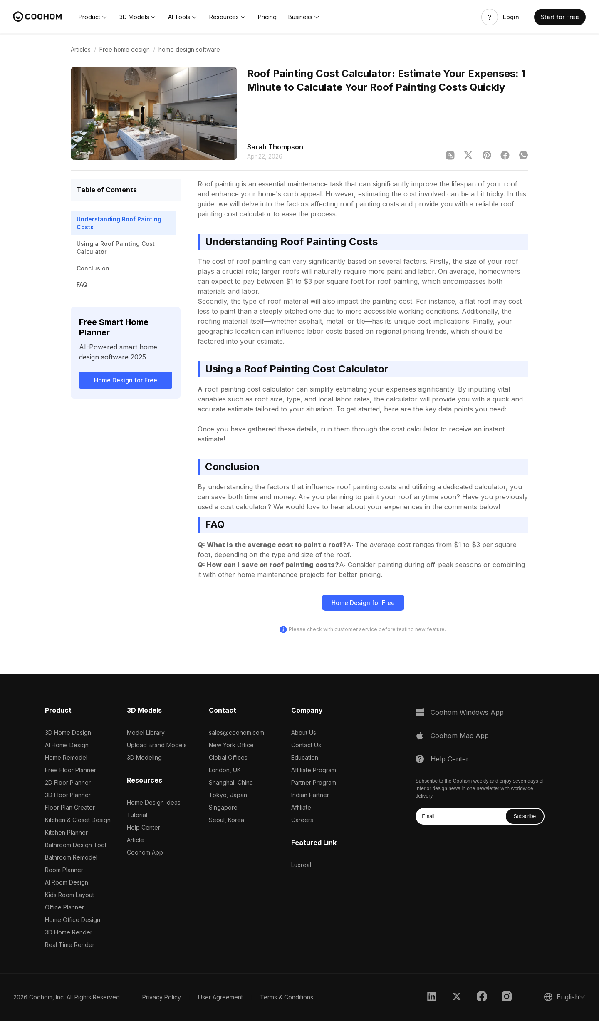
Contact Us (306, 744)
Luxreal (301, 864)
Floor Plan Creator (70, 807)
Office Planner (64, 907)
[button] (93, 17)
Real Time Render (69, 944)
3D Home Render (68, 932)
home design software (189, 49)
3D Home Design (68, 732)
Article (135, 839)
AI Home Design (67, 744)
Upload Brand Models (157, 744)
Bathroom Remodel (71, 857)
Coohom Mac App (460, 735)
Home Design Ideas (154, 802)
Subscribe (525, 816)
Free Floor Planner (70, 769)
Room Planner (64, 869)
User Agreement (220, 997)
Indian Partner (310, 794)
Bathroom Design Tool (75, 844)
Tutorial (137, 814)
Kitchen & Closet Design (78, 819)
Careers (302, 819)
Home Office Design (72, 919)
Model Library (146, 732)
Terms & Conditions (286, 997)
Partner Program (313, 782)
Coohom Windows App (467, 712)
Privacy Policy (161, 997)
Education (304, 757)
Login (511, 17)
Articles (81, 49)
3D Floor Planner (68, 794)
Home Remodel (66, 757)
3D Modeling (144, 757)
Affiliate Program (313, 769)
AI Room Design (66, 882)
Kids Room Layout (69, 894)
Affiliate (301, 807)
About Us (303, 732)
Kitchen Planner (66, 832)
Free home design (124, 49)
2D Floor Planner (68, 782)
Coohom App (145, 852)
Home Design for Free (125, 380)
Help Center (143, 827)
